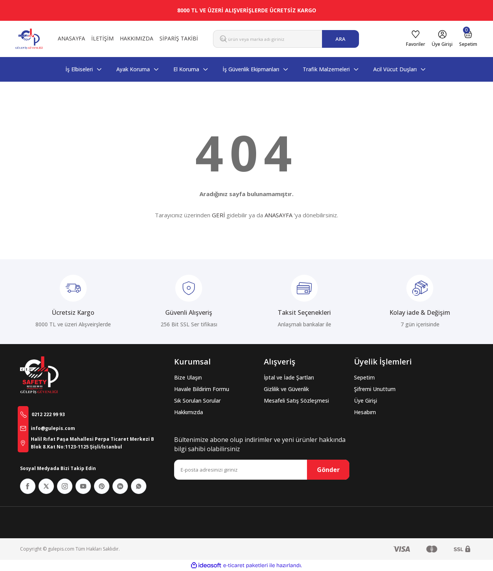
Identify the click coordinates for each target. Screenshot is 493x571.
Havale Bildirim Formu (201, 389)
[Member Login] (429, 39)
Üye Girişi (365, 400)
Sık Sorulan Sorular (197, 400)
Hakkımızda (188, 412)
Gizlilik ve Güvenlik (286, 389)
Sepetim (364, 377)
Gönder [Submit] (328, 469)
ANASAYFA (278, 215)
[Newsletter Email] (261, 470)
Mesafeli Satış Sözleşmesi (296, 400)
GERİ (218, 215)
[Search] (286, 39)
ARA (340, 38)
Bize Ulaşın (188, 377)
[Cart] (464, 39)
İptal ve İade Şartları (289, 377)
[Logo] (29, 39)
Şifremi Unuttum (375, 389)
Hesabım (365, 412)
